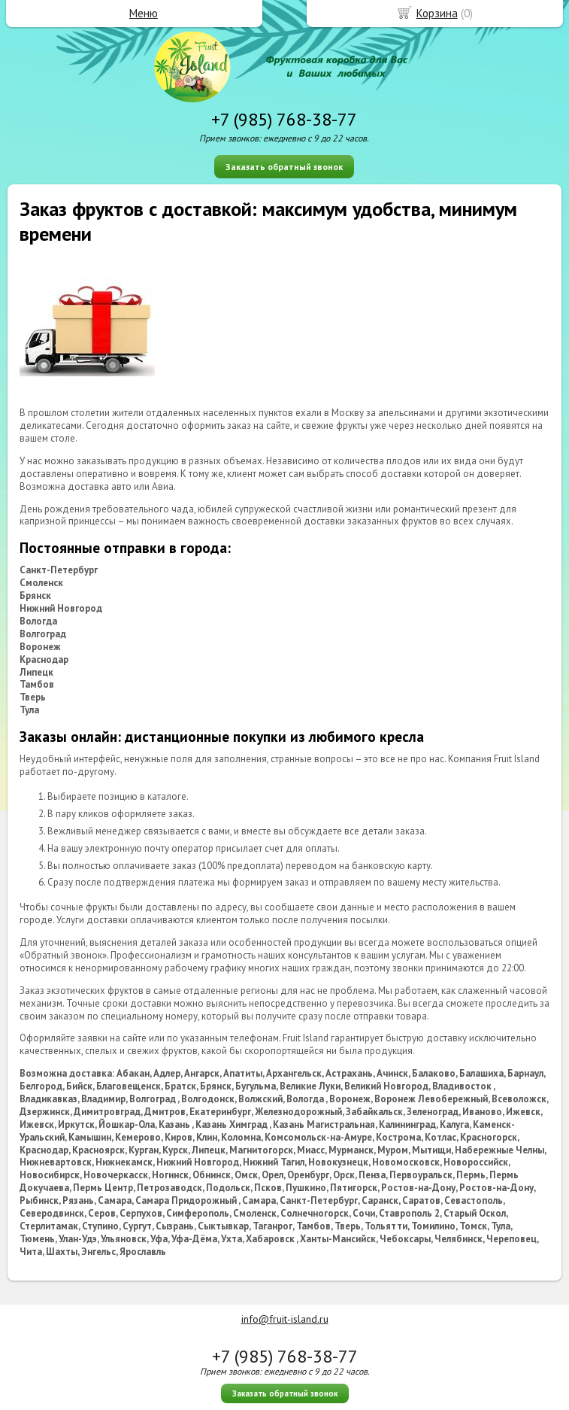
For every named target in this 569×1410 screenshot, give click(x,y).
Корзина (437, 13)
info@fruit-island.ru (284, 1319)
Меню (143, 13)
